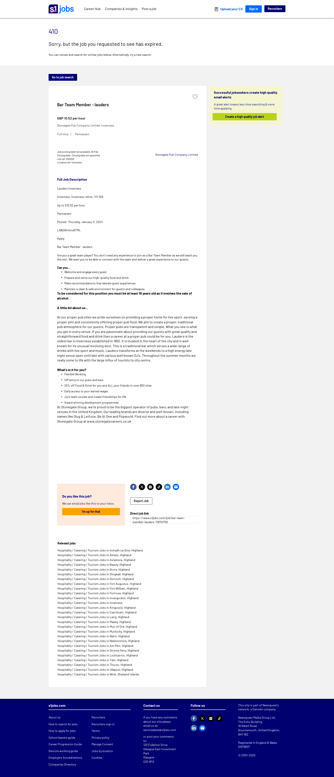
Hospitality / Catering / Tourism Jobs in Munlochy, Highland (96, 631)
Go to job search (63, 77)
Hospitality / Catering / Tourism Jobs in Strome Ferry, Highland (98, 650)
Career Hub (92, 9)
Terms (96, 730)
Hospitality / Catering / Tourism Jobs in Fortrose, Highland (96, 593)
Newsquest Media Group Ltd (256, 717)
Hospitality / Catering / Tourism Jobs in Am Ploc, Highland (95, 646)
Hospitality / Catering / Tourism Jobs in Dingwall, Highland (96, 574)
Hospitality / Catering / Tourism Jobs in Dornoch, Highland (96, 579)
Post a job (149, 9)
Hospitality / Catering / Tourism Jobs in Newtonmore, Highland (99, 641)
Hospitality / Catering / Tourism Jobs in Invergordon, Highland (98, 598)
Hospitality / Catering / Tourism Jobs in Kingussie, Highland (97, 607)
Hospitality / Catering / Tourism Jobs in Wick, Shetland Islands (98, 674)
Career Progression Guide (65, 744)
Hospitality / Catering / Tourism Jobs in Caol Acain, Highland (97, 612)
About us (54, 717)
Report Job (141, 501)
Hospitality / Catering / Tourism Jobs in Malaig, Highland (94, 622)
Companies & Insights (121, 9)
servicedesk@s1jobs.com (159, 730)
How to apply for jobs (62, 730)
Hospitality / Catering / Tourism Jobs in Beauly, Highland (94, 564)
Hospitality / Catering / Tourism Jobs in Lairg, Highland (93, 617)
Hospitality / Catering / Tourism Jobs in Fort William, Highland (98, 588)
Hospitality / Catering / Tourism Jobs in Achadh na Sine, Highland (100, 550)
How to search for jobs (63, 724)
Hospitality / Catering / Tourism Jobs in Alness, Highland (94, 555)
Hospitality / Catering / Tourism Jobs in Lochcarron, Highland (98, 655)
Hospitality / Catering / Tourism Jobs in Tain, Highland (93, 660)
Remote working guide (63, 751)
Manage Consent (102, 744)
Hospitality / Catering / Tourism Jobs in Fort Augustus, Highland (99, 584)
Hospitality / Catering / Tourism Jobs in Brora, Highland (94, 569)
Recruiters (275, 8)
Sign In (253, 9)
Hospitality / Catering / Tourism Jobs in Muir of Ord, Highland (97, 626)
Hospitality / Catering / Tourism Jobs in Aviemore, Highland (96, 560)
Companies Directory (62, 764)
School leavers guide (62, 737)
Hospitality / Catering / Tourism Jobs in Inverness (90, 602)
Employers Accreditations (65, 757)
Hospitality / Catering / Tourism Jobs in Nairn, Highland (94, 636)
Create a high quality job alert (244, 116)
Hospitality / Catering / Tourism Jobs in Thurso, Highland (95, 664)
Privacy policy (100, 737)
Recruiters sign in (103, 724)
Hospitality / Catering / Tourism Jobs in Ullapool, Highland (95, 669)
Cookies (97, 757)
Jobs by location (102, 751)
